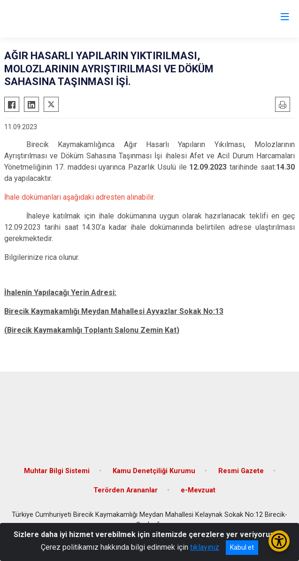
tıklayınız (204, 547)
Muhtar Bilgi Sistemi (57, 471)
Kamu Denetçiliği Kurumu (154, 471)
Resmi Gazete (241, 471)
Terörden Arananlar (125, 490)
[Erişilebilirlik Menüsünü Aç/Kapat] (279, 541)
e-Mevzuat (198, 490)
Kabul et (242, 547)
